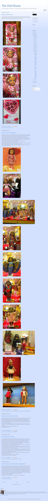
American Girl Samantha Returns (10, 416)
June (35, 47)
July (35, 46)
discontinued (10, 431)
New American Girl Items (8, 436)
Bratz (5, 478)
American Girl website (24, 439)
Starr (6, 490)
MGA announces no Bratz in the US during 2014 (13, 463)
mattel (12, 127)
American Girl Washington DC (9, 132)
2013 (34, 81)
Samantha (15, 431)
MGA (10, 478)
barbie (5, 127)
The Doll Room (11, 5)
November (35, 38)
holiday (10, 127)
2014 (34, 35)
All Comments (35, 89)
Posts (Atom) (18, 484)
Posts (34, 88)
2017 (34, 31)
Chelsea (7, 127)
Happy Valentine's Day (7, 14)
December (35, 36)
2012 (34, 82)
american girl (6, 431)
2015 (34, 34)
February (35, 51)
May (35, 48)
